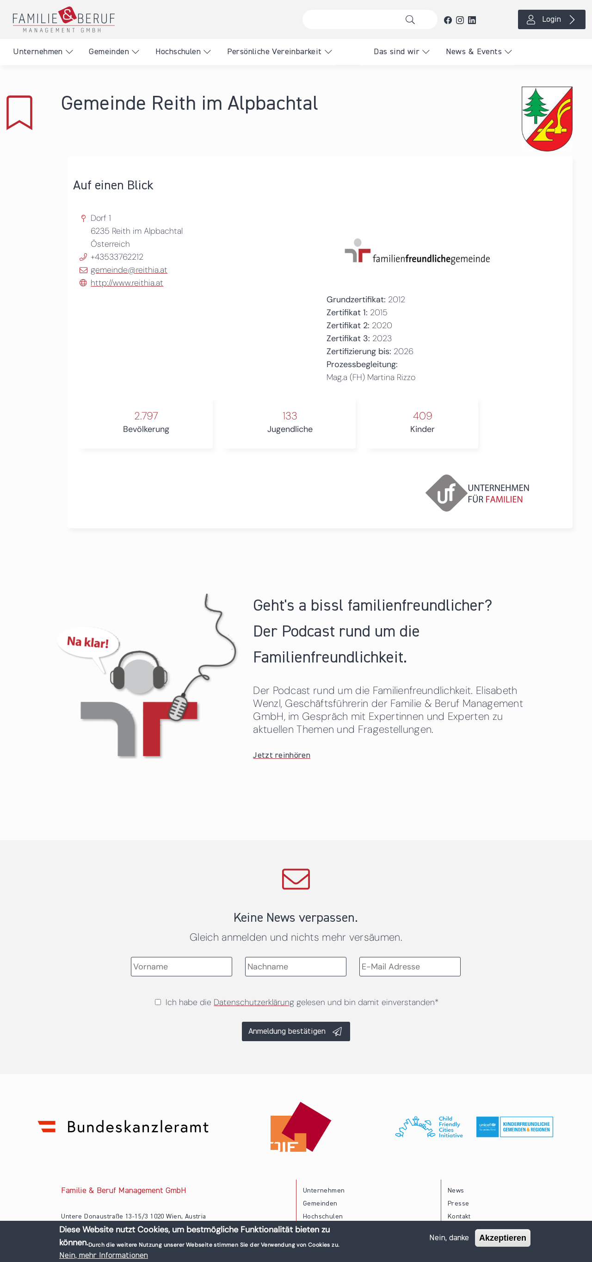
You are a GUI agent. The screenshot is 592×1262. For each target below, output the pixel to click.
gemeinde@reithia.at (129, 269)
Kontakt (459, 1216)
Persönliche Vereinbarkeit (274, 52)
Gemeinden (109, 52)
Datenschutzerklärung (254, 1002)
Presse (458, 1203)
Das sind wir (396, 52)
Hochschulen (178, 52)
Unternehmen (37, 52)
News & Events (474, 52)
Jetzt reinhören (281, 755)
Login (551, 19)
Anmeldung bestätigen (287, 1031)
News (456, 1190)
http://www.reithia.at (127, 282)
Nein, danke (449, 1240)
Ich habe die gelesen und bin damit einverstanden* (302, 1002)
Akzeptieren (502, 1239)
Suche (412, 19)
